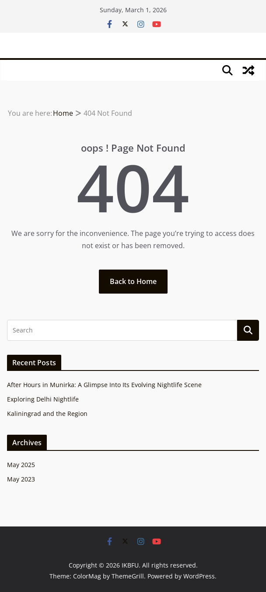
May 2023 (21, 479)
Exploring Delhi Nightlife (43, 399)
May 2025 (21, 464)
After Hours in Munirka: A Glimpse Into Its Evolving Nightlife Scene (104, 385)
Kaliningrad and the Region (47, 413)
